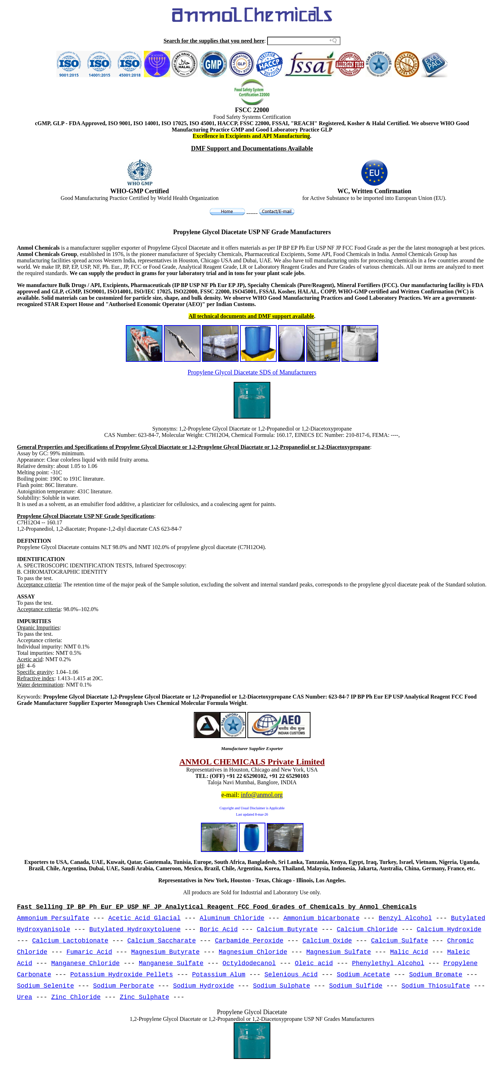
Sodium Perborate (123, 985)
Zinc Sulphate (144, 997)
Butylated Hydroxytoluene (134, 929)
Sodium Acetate (363, 974)
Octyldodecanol (249, 963)
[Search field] (303, 41)
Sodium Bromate (435, 974)
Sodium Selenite (45, 985)
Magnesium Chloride (253, 952)
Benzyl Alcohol (405, 918)
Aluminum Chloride (232, 918)
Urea (24, 997)
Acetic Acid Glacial (144, 918)
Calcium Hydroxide (449, 929)
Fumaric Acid (89, 952)
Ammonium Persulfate (53, 918)
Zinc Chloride (75, 997)
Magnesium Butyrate (165, 952)
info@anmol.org (262, 794)
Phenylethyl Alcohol (388, 963)
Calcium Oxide (327, 940)
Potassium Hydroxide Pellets (121, 974)
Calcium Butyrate (287, 929)
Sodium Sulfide (355, 985)
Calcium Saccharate (161, 940)
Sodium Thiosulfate (435, 985)
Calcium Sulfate (399, 940)
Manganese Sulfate (171, 963)
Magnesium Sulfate (338, 952)
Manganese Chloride (85, 963)
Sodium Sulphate (281, 985)
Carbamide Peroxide (249, 940)
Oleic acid (314, 963)
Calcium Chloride (367, 929)
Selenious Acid (291, 974)
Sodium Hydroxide (203, 985)
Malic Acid (409, 952)
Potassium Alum (218, 974)
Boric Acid (219, 929)
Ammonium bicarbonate (321, 918)
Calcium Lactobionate (70, 940)
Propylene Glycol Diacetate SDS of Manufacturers (252, 372)
